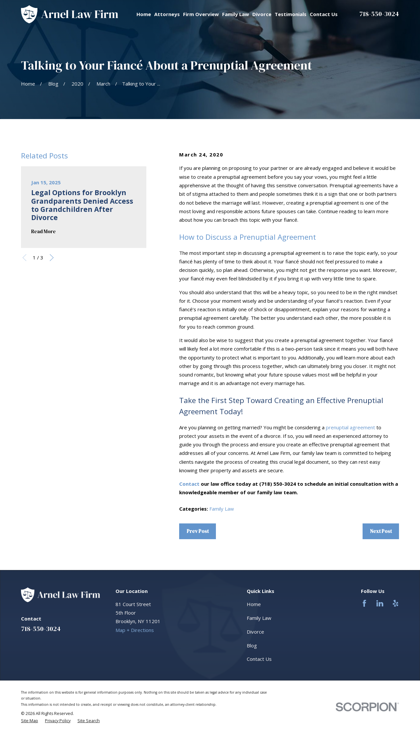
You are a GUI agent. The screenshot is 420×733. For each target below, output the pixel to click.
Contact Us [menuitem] (324, 14)
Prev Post (198, 531)
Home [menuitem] (143, 14)
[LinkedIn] (379, 603)
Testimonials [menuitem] (290, 14)
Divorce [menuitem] (261, 14)
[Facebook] (364, 603)
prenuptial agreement (350, 427)
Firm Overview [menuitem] (201, 14)
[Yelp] (395, 603)
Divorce (255, 631)
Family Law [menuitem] (235, 14)
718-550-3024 (379, 13)
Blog (252, 645)
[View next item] (51, 257)
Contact (189, 483)
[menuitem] (29, 720)
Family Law (221, 508)
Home (254, 604)
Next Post (381, 531)
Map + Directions (135, 630)
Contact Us (259, 659)
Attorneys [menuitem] (167, 14)
